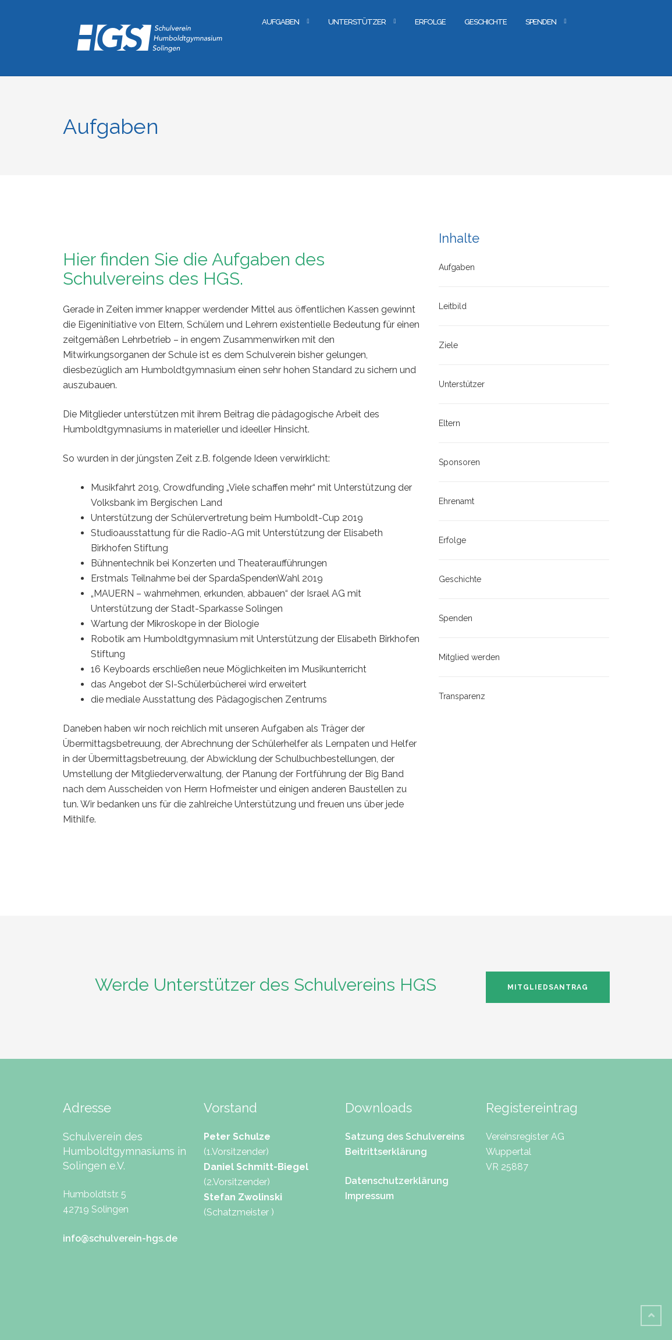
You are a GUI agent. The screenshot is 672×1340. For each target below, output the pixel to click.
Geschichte (485, 21)
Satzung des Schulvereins (404, 1136)
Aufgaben (280, 21)
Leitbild (453, 306)
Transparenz (462, 696)
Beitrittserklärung (386, 1151)
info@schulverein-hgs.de (120, 1238)
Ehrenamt (456, 501)
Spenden (540, 21)
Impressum (369, 1195)
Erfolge (430, 21)
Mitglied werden (469, 657)
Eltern (449, 423)
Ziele (448, 345)
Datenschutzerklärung (397, 1180)
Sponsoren (459, 462)
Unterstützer (357, 21)
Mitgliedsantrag (547, 987)
